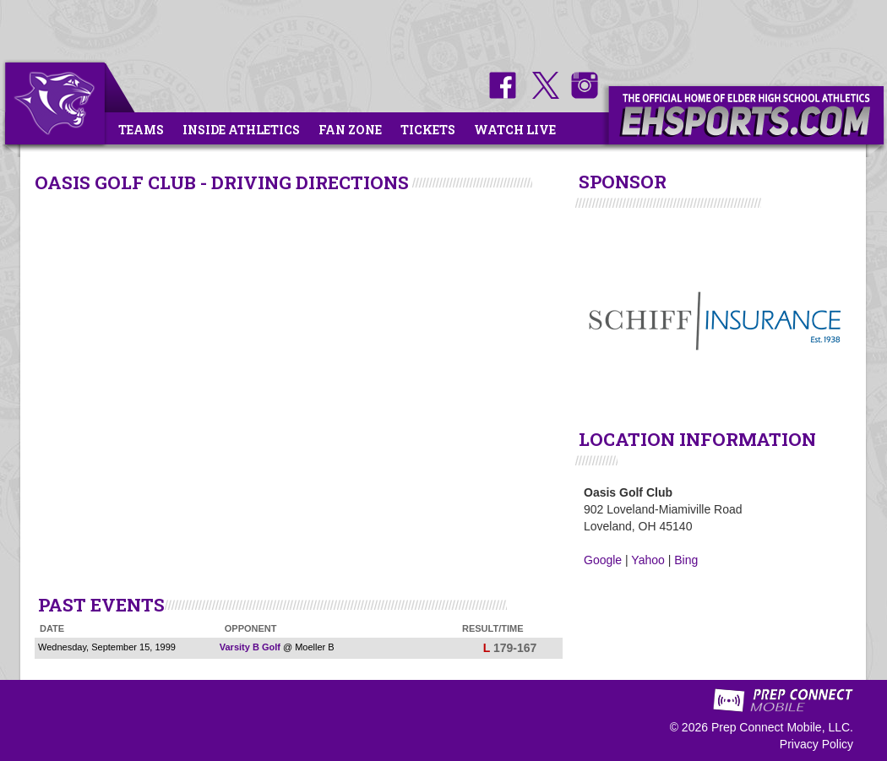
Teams (141, 130)
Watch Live (515, 130)
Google (603, 560)
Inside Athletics (241, 130)
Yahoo (647, 560)
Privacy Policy (816, 744)
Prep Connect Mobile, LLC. (782, 727)
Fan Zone (350, 130)
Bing (686, 560)
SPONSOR (623, 181)
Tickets (427, 130)
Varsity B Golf (250, 647)
